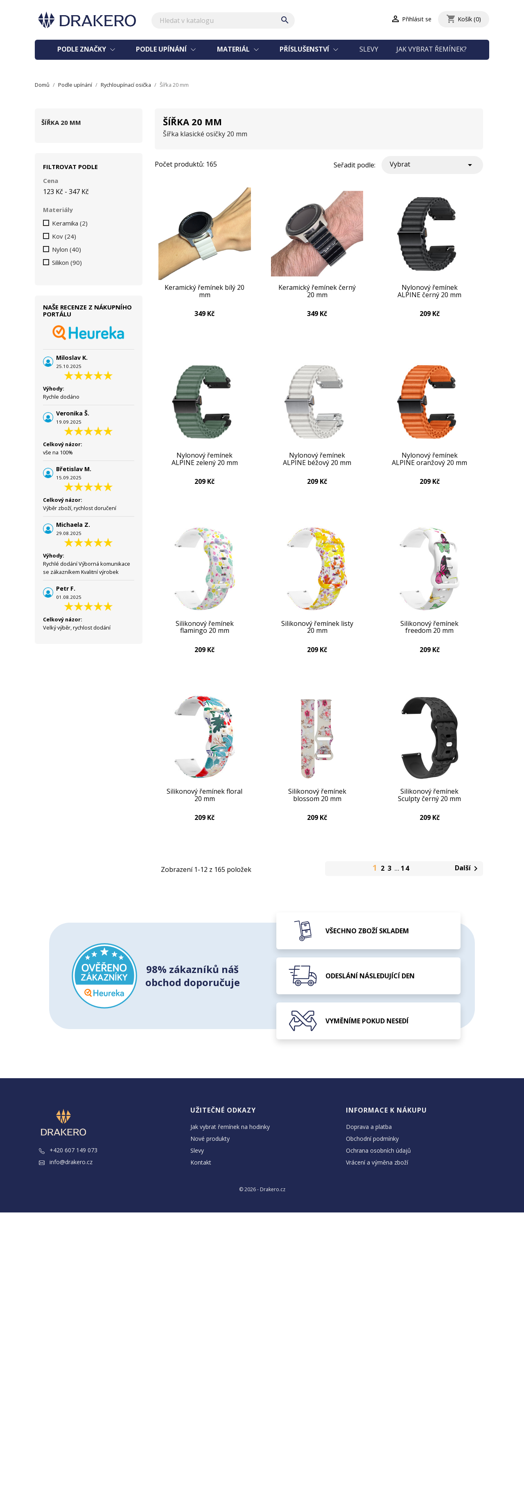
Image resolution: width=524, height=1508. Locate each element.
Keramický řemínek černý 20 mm (317, 292)
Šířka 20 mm (61, 122)
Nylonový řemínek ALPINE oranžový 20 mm (429, 464)
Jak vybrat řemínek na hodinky (230, 1142)
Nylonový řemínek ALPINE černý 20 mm (429, 292)
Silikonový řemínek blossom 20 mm (317, 808)
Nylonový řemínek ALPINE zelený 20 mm (204, 464)
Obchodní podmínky (372, 1154)
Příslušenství (305, 49)
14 (405, 884)
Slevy (368, 49)
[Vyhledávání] (223, 20)
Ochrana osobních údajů (378, 1166)
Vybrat (432, 165)
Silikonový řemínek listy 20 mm (317, 636)
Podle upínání (162, 49)
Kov (64, 236)
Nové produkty (210, 1154)
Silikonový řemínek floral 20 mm (204, 808)
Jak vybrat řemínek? (431, 49)
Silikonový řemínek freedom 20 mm (429, 636)
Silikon (67, 262)
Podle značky (82, 49)
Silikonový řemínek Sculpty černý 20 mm (429, 808)
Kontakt (200, 1178)
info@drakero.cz (66, 1177)
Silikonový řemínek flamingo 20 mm (205, 636)
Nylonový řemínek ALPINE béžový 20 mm (317, 464)
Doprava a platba (369, 1142)
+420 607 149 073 (68, 1165)
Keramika (70, 223)
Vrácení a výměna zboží (377, 1178)
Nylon (66, 249)
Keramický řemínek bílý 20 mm (204, 292)
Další (468, 884)
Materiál (234, 49)
